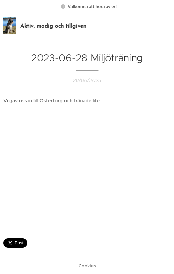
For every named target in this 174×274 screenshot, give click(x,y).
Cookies (87, 266)
